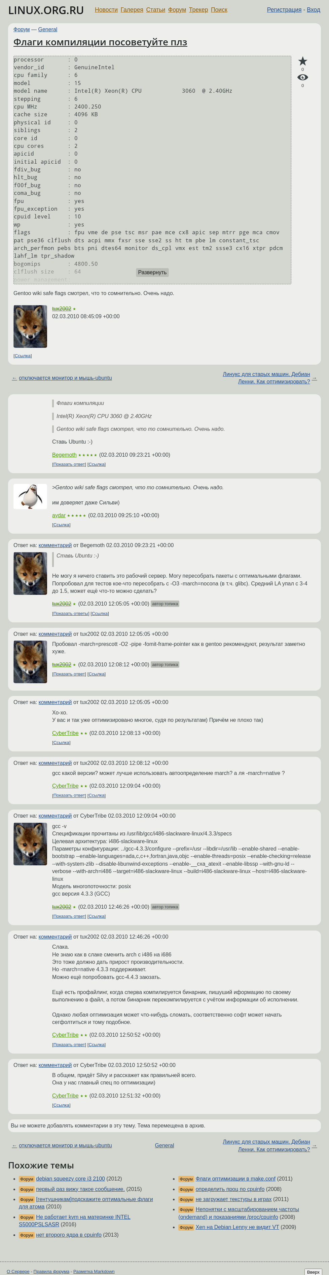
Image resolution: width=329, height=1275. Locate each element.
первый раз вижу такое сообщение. (80, 1189)
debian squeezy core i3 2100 (70, 1179)
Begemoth (64, 455)
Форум (177, 9)
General (48, 29)
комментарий (55, 545)
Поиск (219, 9)
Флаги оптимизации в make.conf (236, 1179)
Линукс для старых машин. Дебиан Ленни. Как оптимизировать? (266, 377)
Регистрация (284, 9)
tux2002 (61, 309)
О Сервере (18, 1271)
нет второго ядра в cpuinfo (69, 1235)
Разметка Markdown (94, 1271)
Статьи (155, 9)
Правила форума (52, 1271)
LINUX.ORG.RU (46, 10)
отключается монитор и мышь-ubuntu (65, 378)
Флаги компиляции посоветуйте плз (100, 41)
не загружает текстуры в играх (234, 1199)
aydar (59, 515)
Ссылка (23, 355)
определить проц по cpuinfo (230, 1189)
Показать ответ (69, 464)
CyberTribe (65, 733)
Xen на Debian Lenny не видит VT (237, 1227)
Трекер (198, 9)
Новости (106, 9)
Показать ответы (70, 613)
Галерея (132, 9)
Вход (313, 9)
